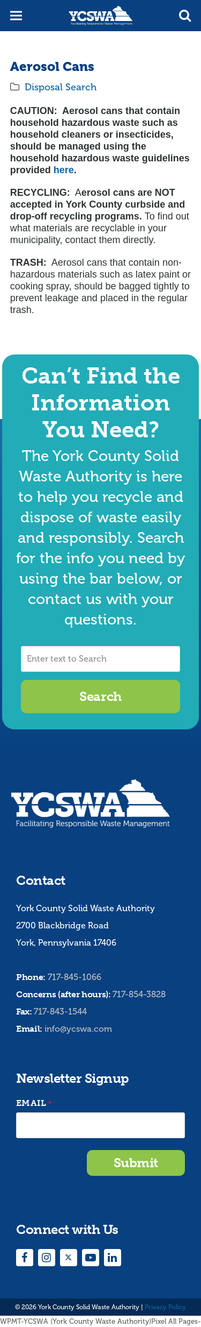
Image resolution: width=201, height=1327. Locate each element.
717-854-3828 (139, 994)
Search (100, 696)
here (64, 170)
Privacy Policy (165, 1307)
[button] (185, 15)
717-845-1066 (74, 977)
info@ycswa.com (78, 1029)
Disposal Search (60, 87)
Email (33, 1103)
